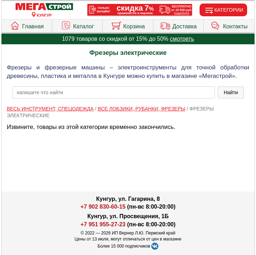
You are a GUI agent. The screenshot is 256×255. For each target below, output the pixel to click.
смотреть (182, 39)
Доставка (178, 24)
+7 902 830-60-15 (103, 207)
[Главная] (44, 7)
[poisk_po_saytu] (113, 92)
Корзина (128, 24)
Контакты (229, 24)
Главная (27, 24)
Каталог (77, 24)
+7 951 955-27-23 (103, 224)
